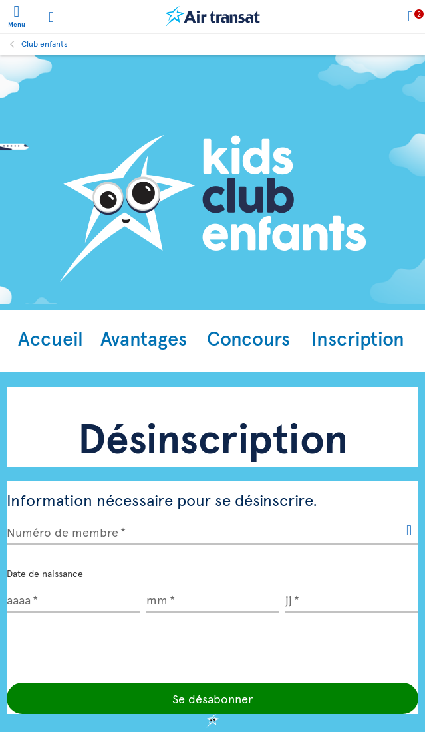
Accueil (50, 337)
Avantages (143, 337)
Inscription (357, 337)
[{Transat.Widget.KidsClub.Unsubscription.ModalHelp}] (409, 531)
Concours (248, 337)
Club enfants (44, 43)
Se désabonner (212, 698)
